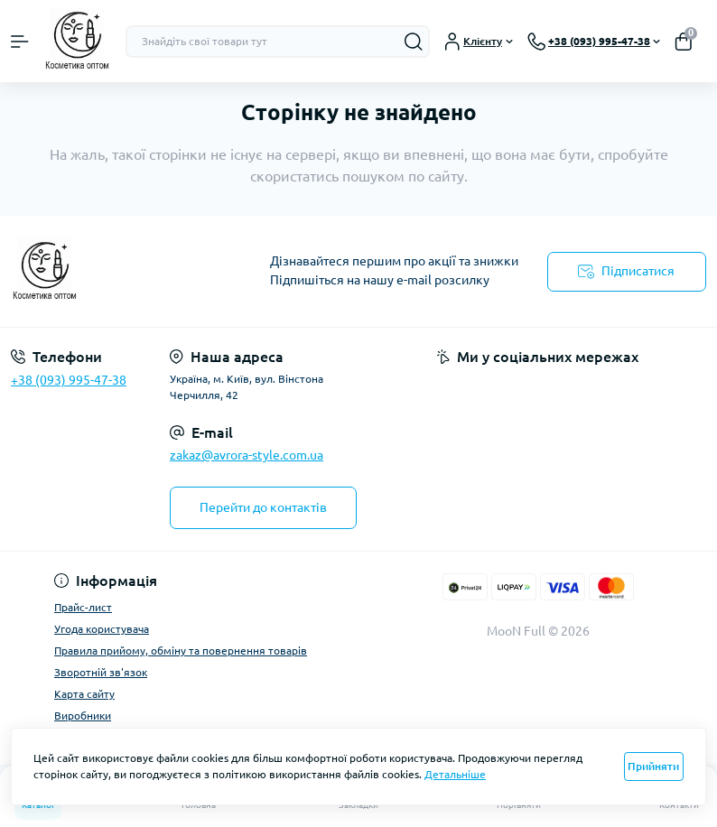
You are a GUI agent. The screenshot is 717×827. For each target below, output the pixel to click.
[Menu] (20, 41)
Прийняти (653, 766)
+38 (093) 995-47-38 (68, 380)
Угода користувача (101, 629)
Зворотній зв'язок (100, 672)
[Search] (414, 42)
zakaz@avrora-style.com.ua (246, 455)
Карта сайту (84, 694)
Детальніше (455, 774)
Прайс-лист (83, 607)
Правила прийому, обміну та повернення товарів (180, 650)
